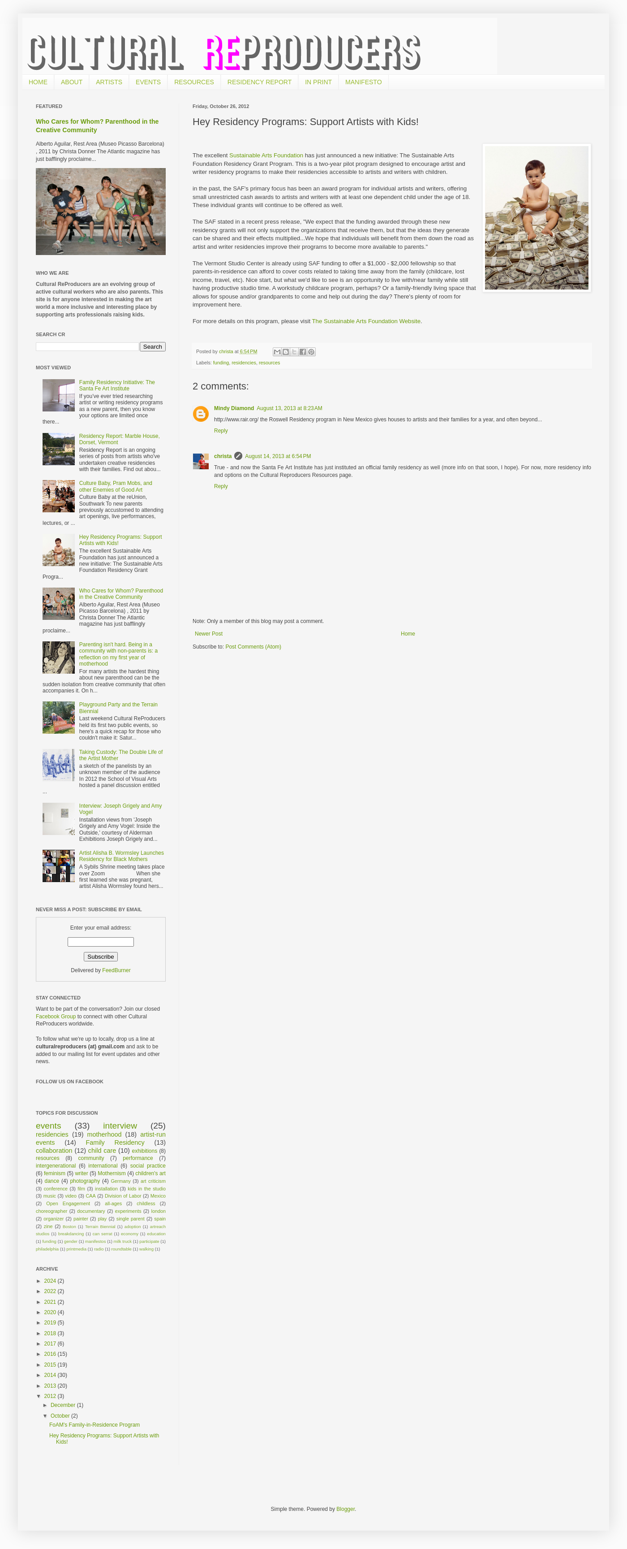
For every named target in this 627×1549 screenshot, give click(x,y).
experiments (128, 1211)
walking (146, 1248)
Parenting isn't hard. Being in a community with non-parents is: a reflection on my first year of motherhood (118, 654)
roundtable (122, 1248)
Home (408, 634)
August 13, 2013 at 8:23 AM (289, 408)
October (61, 1416)
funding (221, 362)
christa (223, 456)
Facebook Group (56, 1016)
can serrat (102, 1233)
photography (85, 1181)
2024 (51, 1281)
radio (98, 1248)
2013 (51, 1386)
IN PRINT (318, 82)
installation (106, 1188)
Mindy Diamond (234, 408)
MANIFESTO (363, 82)
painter (80, 1218)
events (48, 1125)
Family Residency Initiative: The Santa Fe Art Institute (117, 385)
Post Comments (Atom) (253, 647)
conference (56, 1188)
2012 (51, 1396)
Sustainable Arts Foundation (266, 155)
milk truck (123, 1241)
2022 (51, 1291)
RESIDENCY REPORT (260, 82)
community (91, 1158)
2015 (51, 1365)
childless (146, 1203)
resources (269, 362)
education (156, 1233)
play (102, 1218)
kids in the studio (147, 1188)
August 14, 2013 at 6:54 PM (278, 456)
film (81, 1188)
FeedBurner (116, 970)
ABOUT (71, 82)
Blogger (345, 1509)
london (158, 1211)
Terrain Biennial (100, 1226)
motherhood (104, 1134)
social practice (148, 1166)
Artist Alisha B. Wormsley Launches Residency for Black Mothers (121, 856)
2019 (51, 1323)
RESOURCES (194, 82)
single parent (130, 1218)
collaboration (54, 1150)
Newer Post (209, 634)
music (49, 1196)
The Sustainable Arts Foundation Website (366, 321)
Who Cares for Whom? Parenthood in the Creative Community (121, 594)
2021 (51, 1302)
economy (129, 1233)
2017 (51, 1344)
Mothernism (112, 1173)
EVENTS (148, 82)
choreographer (51, 1211)
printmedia (76, 1248)
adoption (133, 1226)
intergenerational (56, 1166)
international (102, 1166)
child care (102, 1150)
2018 (51, 1333)
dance (51, 1181)
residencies (244, 362)
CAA (90, 1196)
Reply (221, 431)
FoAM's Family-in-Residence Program (94, 1425)
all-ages (113, 1203)
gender (70, 1241)
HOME (38, 82)
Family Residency (115, 1142)
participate (149, 1241)
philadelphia (47, 1248)
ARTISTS (109, 82)
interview (120, 1125)
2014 (51, 1375)
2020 (51, 1312)
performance (138, 1158)
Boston (69, 1226)
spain (160, 1218)
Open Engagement (68, 1203)
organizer (53, 1218)
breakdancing (71, 1233)
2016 (51, 1354)
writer (81, 1173)
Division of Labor (123, 1196)
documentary (91, 1211)
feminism (54, 1173)
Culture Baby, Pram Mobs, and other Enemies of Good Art (115, 486)
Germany (120, 1181)
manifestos (95, 1241)
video (71, 1196)
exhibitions (145, 1151)
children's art (150, 1173)
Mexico (158, 1196)
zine (48, 1226)
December (64, 1405)
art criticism (153, 1181)
